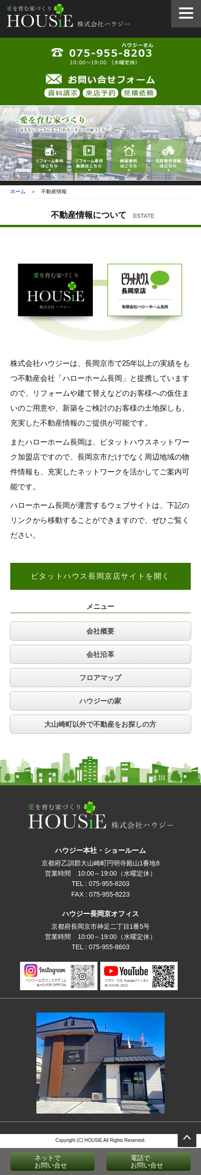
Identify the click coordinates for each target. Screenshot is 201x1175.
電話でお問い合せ (137, 1161)
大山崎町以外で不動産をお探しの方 (100, 724)
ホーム (18, 191)
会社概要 (100, 631)
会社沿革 (100, 654)
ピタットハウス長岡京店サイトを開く (100, 576)
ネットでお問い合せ (41, 1161)
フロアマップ (100, 678)
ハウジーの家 (100, 701)
